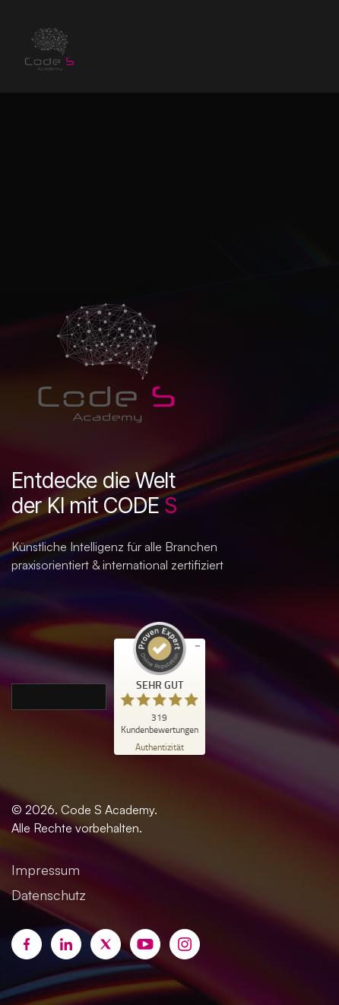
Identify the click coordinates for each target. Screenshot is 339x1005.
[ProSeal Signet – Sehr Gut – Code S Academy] (159, 678)
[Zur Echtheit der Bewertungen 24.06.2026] (159, 746)
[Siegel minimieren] (197, 646)
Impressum (45, 869)
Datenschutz (48, 894)
